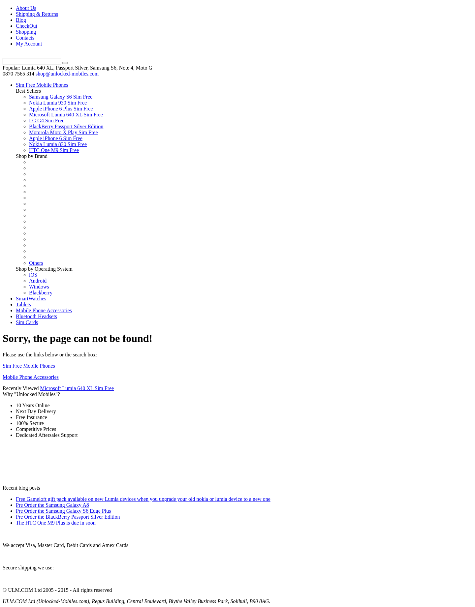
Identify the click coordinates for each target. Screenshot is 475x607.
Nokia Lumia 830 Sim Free (58, 144)
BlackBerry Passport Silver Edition (66, 126)
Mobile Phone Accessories (44, 310)
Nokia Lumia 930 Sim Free (58, 103)
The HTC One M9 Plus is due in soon (56, 523)
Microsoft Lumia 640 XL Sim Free (66, 114)
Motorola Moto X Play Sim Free (63, 132)
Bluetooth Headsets (36, 316)
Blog (21, 20)
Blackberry (40, 292)
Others (36, 263)
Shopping (26, 32)
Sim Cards (27, 322)
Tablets (23, 304)
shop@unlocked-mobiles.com (67, 73)
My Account (29, 43)
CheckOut (26, 26)
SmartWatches (31, 298)
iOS (33, 275)
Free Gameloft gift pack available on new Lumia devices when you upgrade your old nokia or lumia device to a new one (143, 499)
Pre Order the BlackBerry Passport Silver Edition (68, 517)
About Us (26, 8)
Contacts (25, 38)
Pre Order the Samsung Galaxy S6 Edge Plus (63, 511)
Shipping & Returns (37, 14)
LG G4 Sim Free (46, 120)
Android (38, 281)
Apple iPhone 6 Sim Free (55, 138)
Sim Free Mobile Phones (42, 85)
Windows (39, 286)
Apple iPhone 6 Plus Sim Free (61, 108)
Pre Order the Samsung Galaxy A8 (52, 505)
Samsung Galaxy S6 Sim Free (60, 97)
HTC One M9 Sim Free (54, 150)
